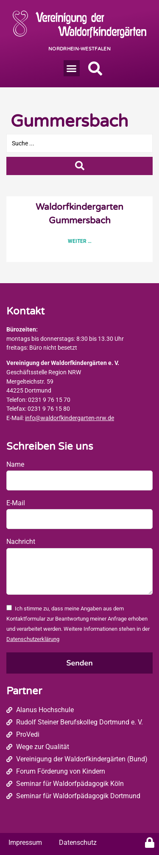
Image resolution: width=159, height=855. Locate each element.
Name (15, 464)
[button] (72, 68)
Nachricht (20, 542)
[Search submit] (79, 166)
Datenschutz (78, 842)
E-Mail (15, 503)
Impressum (25, 842)
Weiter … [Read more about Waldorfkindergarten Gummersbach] (80, 241)
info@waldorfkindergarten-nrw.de (69, 418)
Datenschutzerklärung (32, 639)
